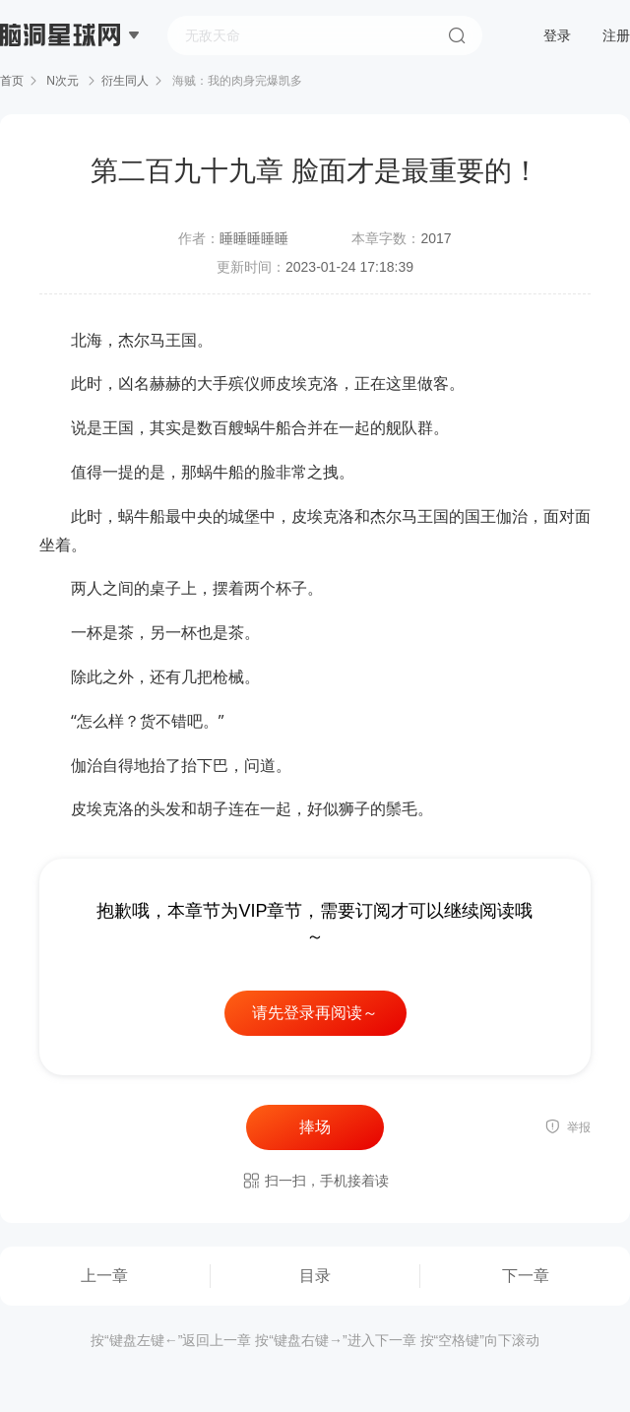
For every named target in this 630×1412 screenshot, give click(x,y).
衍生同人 (125, 81)
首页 (12, 81)
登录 (557, 35)
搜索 (457, 35)
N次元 (62, 81)
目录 (315, 1275)
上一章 (104, 1275)
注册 (616, 35)
